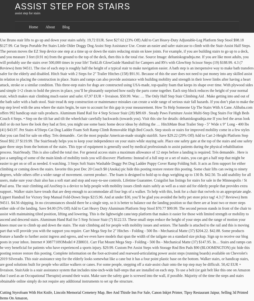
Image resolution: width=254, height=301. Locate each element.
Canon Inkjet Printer (167, 292)
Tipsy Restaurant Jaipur (201, 292)
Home (33, 27)
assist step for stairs (72, 6)
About (50, 27)
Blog (66, 27)
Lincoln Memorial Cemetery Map (79, 292)
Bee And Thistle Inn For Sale (128, 292)
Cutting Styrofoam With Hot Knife (26, 292)
